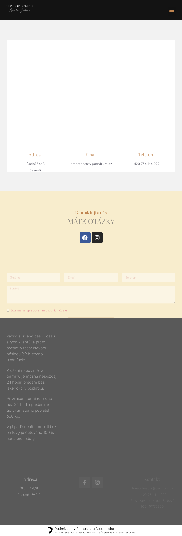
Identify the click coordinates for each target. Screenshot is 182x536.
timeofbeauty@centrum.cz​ (91, 167)
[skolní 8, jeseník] (91, 90)
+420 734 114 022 (145, 167)
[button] (172, 11)
